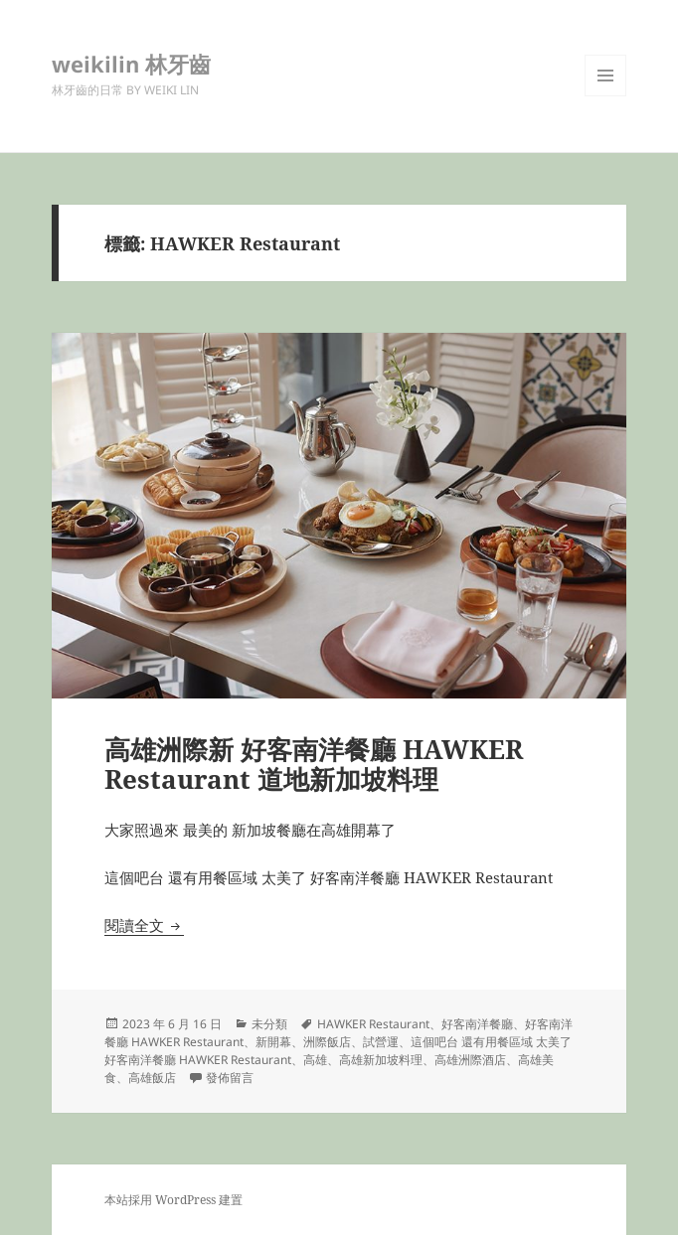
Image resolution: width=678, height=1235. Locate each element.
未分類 (269, 1023)
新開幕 (273, 1041)
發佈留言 (230, 1077)
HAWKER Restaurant (373, 1023)
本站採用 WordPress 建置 (173, 1199)
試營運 (381, 1041)
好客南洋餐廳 (477, 1023)
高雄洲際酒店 (470, 1059)
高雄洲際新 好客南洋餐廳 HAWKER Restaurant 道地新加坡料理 (313, 764)
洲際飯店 (327, 1041)
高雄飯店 (152, 1077)
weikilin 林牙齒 (131, 63)
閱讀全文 (144, 925)
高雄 (315, 1059)
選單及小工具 (605, 95)
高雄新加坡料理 (381, 1059)
